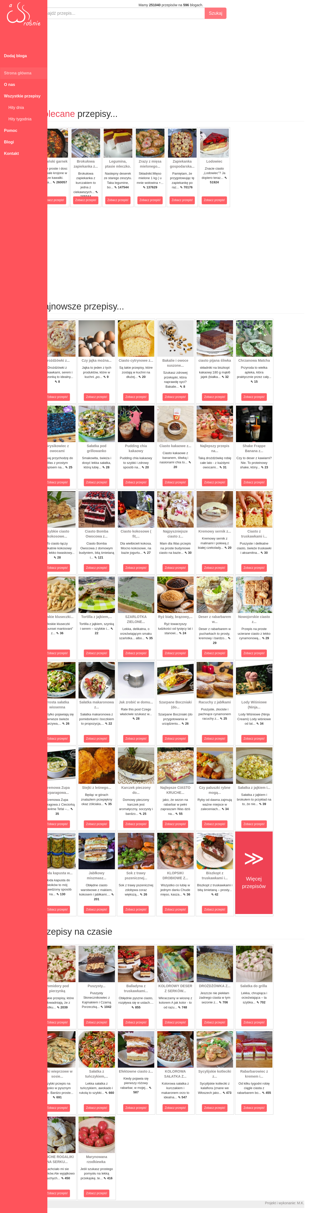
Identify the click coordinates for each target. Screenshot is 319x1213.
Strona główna (17, 73)
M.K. (313, 1203)
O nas (9, 84)
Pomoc (10, 130)
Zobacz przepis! (66, 200)
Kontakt (11, 153)
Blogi (9, 142)
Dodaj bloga (15, 56)
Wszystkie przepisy (22, 96)
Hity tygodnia (17, 119)
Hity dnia (14, 107)
